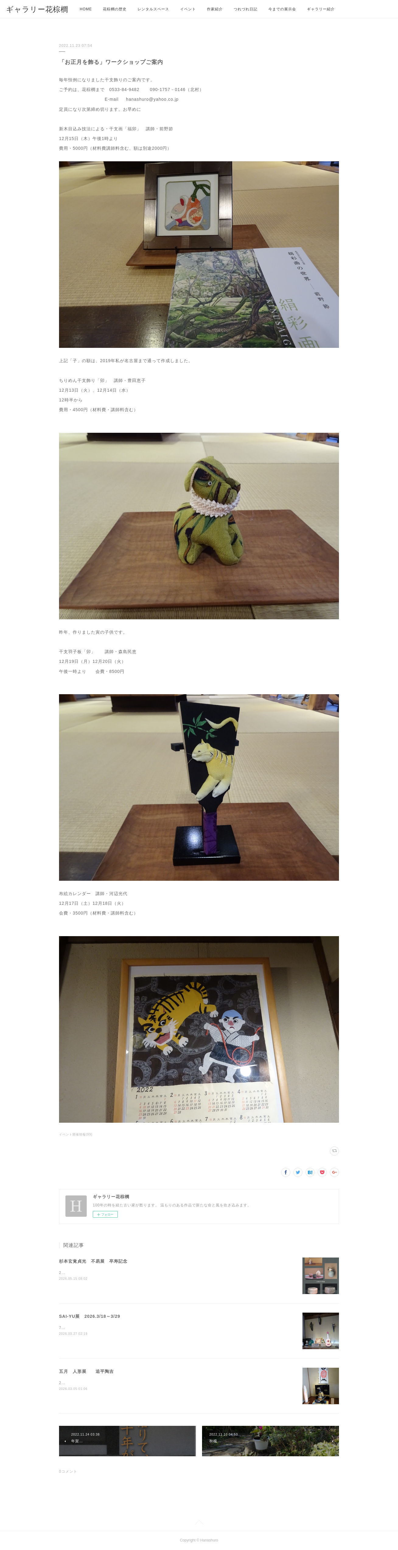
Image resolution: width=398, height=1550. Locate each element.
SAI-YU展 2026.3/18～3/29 (89, 1316)
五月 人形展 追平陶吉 (86, 1371)
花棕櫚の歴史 (115, 9)
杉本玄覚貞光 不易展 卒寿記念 (93, 1261)
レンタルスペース (153, 9)
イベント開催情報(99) (76, 1134)
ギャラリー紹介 (321, 9)
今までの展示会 (282, 9)
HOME (86, 9)
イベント (188, 9)
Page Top (199, 1523)
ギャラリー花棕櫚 (37, 9)
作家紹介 (215, 9)
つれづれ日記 (245, 9)
